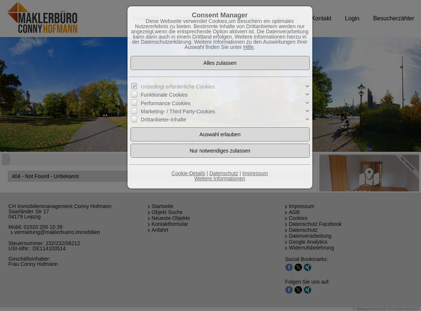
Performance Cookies (166, 103)
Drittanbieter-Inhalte (163, 120)
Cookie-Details (188, 173)
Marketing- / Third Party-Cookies (178, 111)
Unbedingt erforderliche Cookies (178, 87)
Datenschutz (223, 173)
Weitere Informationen (219, 178)
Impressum (255, 173)
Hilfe (248, 47)
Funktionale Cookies (164, 95)
